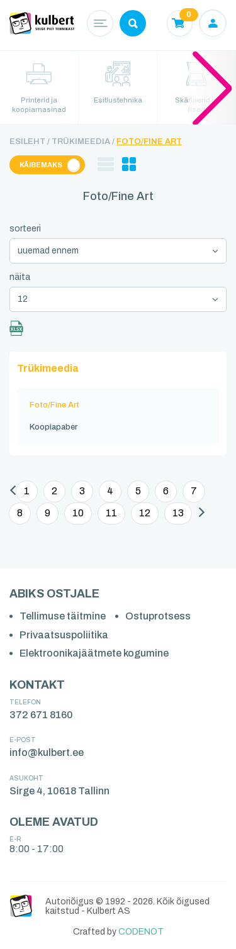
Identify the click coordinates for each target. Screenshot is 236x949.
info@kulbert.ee (46, 752)
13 (178, 513)
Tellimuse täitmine (63, 616)
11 (111, 513)
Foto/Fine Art (149, 141)
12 (144, 513)
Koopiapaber (53, 427)
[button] (212, 87)
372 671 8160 (41, 714)
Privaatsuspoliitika (64, 635)
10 (78, 513)
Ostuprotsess (158, 616)
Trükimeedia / (83, 141)
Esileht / (29, 141)
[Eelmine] (12, 492)
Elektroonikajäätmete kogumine (94, 653)
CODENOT (141, 931)
